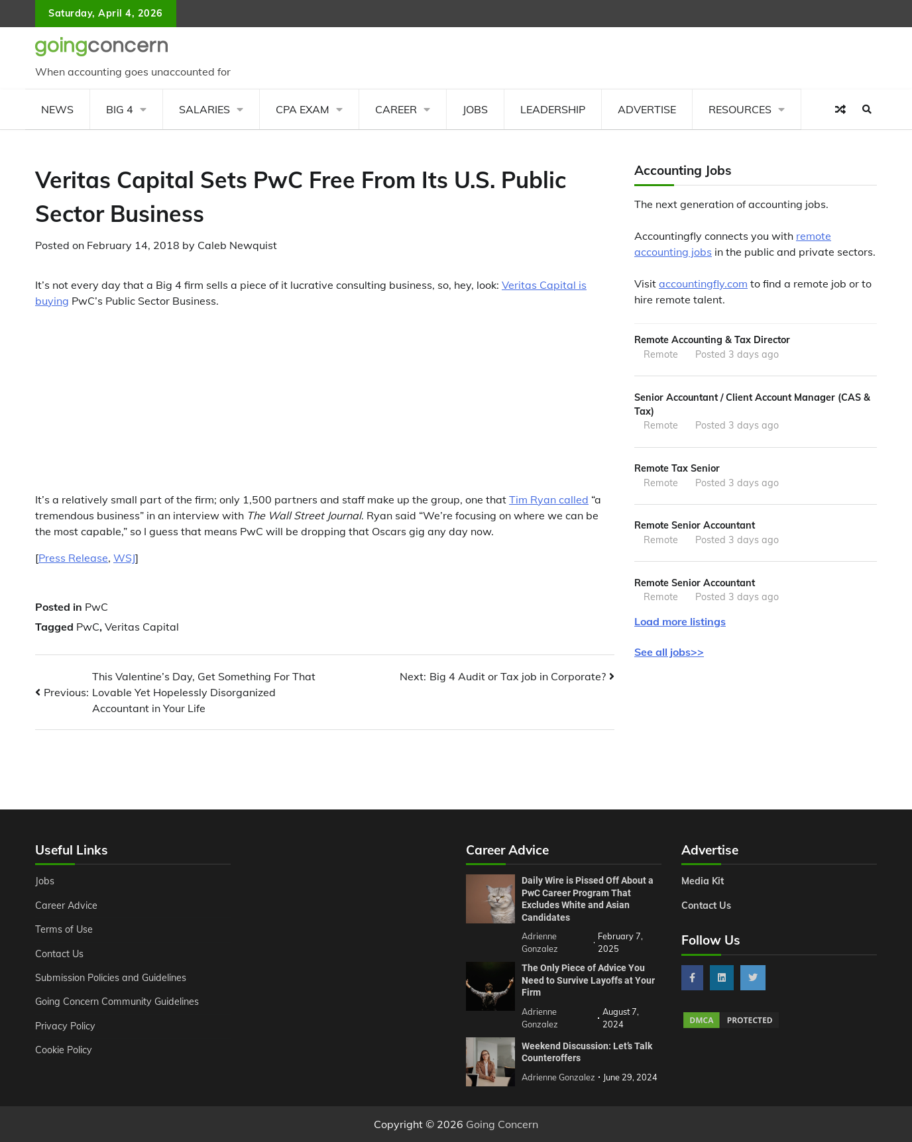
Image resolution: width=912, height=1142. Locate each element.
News (57, 109)
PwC (96, 606)
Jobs (475, 109)
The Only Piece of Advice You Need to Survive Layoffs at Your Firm (588, 980)
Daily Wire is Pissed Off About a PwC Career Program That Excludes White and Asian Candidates (588, 899)
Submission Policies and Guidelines (110, 978)
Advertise (647, 109)
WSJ (124, 557)
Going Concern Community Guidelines (117, 1002)
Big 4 (119, 109)
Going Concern (502, 1124)
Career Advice (66, 905)
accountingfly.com (703, 283)
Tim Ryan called (549, 499)
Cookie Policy (63, 1050)
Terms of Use (64, 929)
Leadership (552, 109)
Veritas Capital (142, 626)
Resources (740, 109)
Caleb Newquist (237, 245)
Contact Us (59, 954)
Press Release (73, 557)
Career (396, 109)
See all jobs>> (669, 651)
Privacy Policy (65, 1026)
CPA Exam (302, 109)
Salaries (204, 109)
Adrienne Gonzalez (558, 1077)
